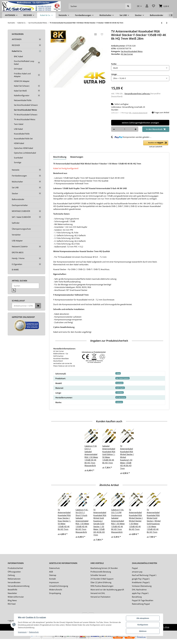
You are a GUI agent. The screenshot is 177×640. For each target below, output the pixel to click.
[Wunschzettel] (153, 6)
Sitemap (52, 575)
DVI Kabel (18, 68)
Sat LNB (15, 187)
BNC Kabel (18, 56)
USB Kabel (18, 129)
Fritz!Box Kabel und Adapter (22, 75)
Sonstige (17, 162)
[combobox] (140, 68)
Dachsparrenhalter (20, 205)
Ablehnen (142, 631)
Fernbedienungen (19, 175)
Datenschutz (54, 568)
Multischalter (17, 181)
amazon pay (137, 571)
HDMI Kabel (19, 143)
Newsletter (12, 593)
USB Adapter (17, 240)
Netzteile (15, 170)
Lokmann (119, 402)
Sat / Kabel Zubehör (122, 378)
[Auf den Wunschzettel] (102, 34)
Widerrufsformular (16, 597)
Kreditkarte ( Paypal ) (141, 582)
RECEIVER (16, 45)
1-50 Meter (119, 392)
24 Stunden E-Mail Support (101, 579)
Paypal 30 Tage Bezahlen (142, 600)
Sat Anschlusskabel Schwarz (26, 105)
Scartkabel (18, 157)
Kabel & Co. (17, 51)
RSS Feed (11, 604)
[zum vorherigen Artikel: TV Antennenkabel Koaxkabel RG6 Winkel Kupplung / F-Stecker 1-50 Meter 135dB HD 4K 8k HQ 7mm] (161, 23)
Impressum (54, 582)
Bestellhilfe (12, 589)
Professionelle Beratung (100, 571)
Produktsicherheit (15, 568)
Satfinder (16, 223)
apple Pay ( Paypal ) (140, 593)
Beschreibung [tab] (59, 157)
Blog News (12, 600)
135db (118, 373)
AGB (51, 571)
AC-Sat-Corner (120, 397)
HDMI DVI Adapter (22, 81)
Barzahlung (137, 597)
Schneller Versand (98, 575)
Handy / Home (18, 258)
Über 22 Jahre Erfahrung (100, 582)
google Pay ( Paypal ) (140, 579)
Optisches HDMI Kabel (23, 148)
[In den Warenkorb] (155, 129)
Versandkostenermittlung (18, 586)
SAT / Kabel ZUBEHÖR (21, 217)
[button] (147, 6)
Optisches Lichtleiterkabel (25, 153)
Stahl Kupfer (120, 388)
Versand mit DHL (97, 593)
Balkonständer (18, 199)
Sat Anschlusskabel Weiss (132, 51)
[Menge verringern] (114, 129)
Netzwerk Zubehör (20, 246)
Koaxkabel (119, 383)
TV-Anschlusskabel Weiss (24, 119)
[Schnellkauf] (23, 306)
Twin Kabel (18, 124)
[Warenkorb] (164, 6)
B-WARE (15, 269)
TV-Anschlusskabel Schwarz (25, 114)
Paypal (135, 568)
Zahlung (11, 575)
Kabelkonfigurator (21, 95)
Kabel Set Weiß (20, 90)
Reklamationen (14, 579)
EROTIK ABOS (17, 252)
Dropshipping (55, 593)
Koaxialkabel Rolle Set (23, 138)
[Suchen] (97, 6)
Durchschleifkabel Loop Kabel (24, 62)
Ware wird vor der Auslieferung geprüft (107, 589)
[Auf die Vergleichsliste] (95, 34)
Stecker (15, 193)
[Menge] (125, 129)
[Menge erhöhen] (135, 129)
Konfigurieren (142, 625)
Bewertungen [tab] (76, 157)
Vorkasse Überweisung (141, 586)
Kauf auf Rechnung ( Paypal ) (144, 575)
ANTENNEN (16, 39)
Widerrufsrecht (55, 589)
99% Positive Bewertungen (101, 586)
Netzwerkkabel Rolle (22, 100)
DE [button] (138, 6)
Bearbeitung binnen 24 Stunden (104, 568)
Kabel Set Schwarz (21, 86)
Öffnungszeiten (14, 571)
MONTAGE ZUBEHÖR (21, 211)
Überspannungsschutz (21, 229)
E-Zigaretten (17, 264)
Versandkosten (14, 582)
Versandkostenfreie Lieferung (137, 93)
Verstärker (16, 234)
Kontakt (52, 579)
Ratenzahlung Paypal (141, 604)
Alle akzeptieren (142, 618)
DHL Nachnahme (139, 589)
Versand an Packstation (100, 597)
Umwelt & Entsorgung (58, 586)
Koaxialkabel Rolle (22, 133)
